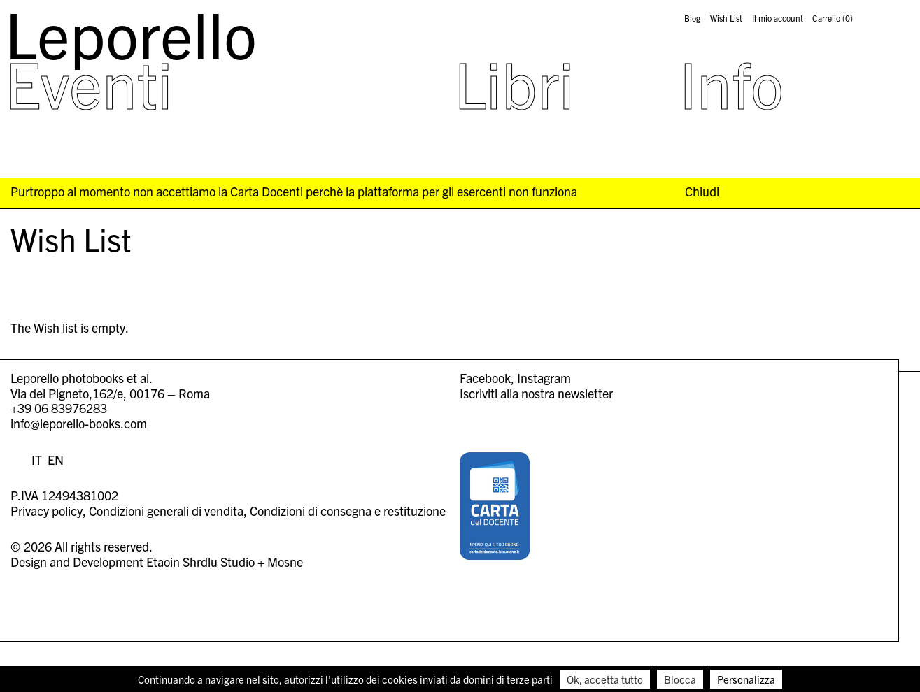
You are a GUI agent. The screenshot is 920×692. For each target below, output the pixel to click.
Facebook (485, 378)
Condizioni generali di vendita (166, 511)
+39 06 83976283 (58, 408)
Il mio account (777, 18)
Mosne (285, 562)
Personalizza (746, 679)
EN (56, 460)
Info (731, 82)
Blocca (680, 679)
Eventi (89, 82)
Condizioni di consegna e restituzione (348, 511)
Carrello (832, 18)
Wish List (726, 18)
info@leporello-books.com (78, 423)
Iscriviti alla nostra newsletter (536, 393)
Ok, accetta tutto (605, 679)
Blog (692, 18)
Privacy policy (46, 511)
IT (36, 460)
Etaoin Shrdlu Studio (200, 562)
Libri (514, 82)
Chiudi (702, 191)
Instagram (544, 378)
